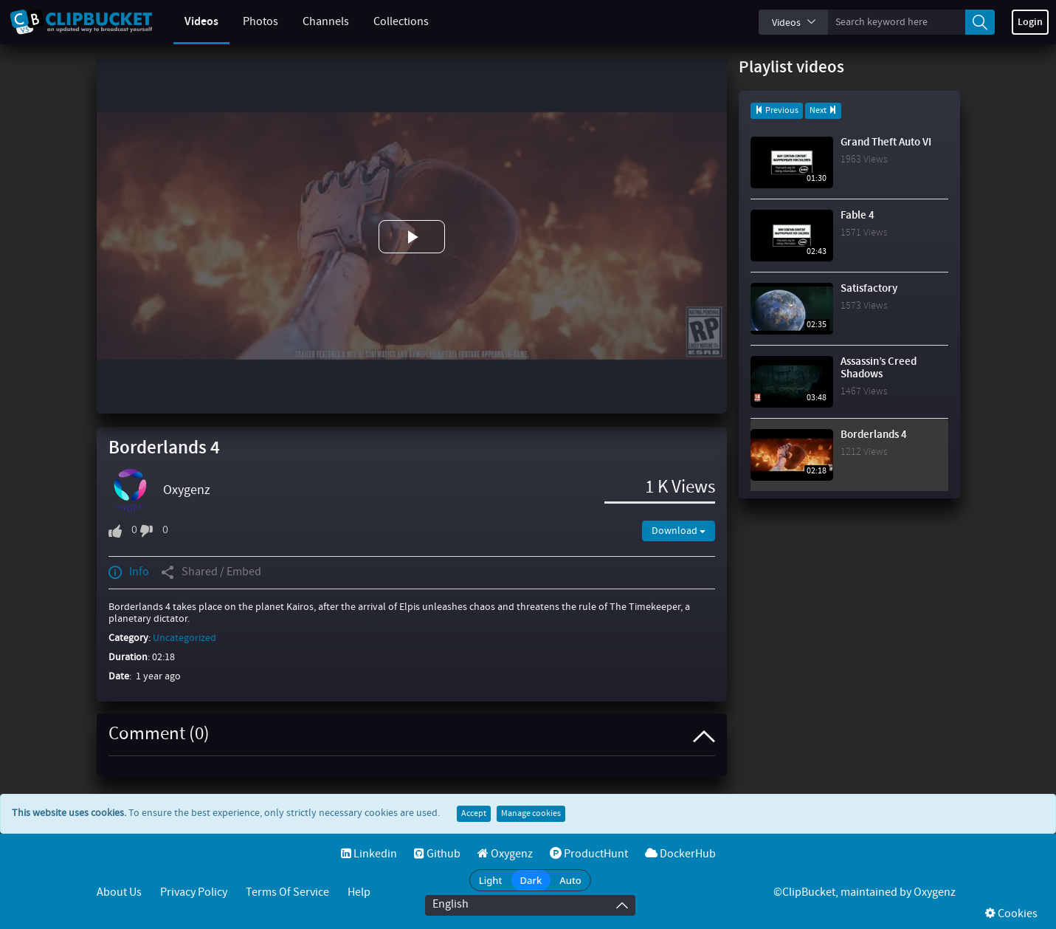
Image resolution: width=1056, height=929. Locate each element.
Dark (531, 880)
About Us (119, 892)
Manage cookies (531, 814)
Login (1030, 22)
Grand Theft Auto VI (886, 142)
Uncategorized (184, 638)
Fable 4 (857, 215)
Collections (390, 22)
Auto (570, 880)
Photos (249, 22)
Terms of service (287, 892)
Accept (473, 814)
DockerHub (680, 854)
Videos (190, 22)
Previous (776, 111)
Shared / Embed (211, 572)
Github (437, 854)
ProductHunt (589, 854)
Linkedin (369, 854)
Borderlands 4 (874, 435)
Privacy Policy (193, 892)
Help (359, 892)
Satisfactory (869, 288)
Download (678, 531)
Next (823, 111)
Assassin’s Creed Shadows (879, 368)
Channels (314, 22)
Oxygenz (186, 490)
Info (128, 572)
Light (491, 880)
